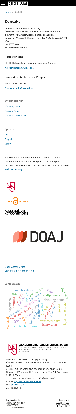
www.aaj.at (18, 384)
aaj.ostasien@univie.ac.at (27, 381)
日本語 (8, 143)
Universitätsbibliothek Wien (19, 270)
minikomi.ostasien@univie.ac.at (19, 67)
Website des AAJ (13, 169)
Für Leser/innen (12, 106)
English (9, 139)
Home (8, 12)
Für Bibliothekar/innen (15, 115)
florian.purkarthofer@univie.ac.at (20, 88)
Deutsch (9, 134)
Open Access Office (15, 266)
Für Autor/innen (12, 111)
